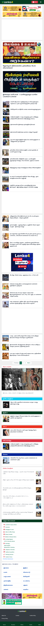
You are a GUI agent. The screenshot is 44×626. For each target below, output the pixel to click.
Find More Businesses (8, 559)
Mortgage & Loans (8, 529)
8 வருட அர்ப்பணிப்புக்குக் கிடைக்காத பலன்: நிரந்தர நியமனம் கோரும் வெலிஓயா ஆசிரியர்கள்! (24, 337)
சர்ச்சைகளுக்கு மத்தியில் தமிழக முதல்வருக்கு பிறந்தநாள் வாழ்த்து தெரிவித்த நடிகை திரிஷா (18, 513)
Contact (17, 615)
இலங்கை (6, 568)
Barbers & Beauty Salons (9, 537)
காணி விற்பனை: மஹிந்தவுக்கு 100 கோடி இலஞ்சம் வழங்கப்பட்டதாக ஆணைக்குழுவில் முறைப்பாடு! (24, 103)
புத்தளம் (25, 585)
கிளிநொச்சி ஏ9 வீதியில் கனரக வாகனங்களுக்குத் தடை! (25, 109)
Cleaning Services (8, 554)
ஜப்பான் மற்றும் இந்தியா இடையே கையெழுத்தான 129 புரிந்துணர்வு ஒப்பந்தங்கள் (25, 140)
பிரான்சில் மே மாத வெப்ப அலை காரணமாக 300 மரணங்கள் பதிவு (23, 459)
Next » (29, 363)
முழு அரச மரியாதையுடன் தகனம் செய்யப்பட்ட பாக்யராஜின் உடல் (16, 497)
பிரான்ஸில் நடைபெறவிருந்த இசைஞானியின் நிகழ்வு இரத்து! (17, 489)
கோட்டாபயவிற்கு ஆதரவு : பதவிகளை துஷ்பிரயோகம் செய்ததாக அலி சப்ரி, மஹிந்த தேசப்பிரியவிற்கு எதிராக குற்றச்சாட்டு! (25, 244)
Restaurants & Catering (8, 547)
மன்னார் (6, 590)
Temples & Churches (9, 549)
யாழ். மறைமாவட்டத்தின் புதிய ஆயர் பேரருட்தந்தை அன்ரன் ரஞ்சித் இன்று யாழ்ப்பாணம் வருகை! (24, 302)
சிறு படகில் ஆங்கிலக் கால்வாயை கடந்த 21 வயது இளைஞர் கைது (24, 403)
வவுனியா (25, 590)
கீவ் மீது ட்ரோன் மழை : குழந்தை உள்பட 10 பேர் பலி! (24, 275)
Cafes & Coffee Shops (9, 532)
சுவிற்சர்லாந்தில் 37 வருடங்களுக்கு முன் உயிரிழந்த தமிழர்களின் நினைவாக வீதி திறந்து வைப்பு (24, 118)
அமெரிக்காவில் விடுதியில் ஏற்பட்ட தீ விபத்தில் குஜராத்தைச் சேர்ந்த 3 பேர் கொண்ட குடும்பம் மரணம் (24, 160)
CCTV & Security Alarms (9, 541)
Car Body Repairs (8, 539)
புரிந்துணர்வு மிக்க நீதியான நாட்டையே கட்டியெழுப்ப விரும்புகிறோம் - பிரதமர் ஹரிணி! (24, 217)
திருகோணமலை (8, 585)
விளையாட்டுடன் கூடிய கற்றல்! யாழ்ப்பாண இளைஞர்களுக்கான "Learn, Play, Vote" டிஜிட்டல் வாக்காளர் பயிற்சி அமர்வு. (25, 294)
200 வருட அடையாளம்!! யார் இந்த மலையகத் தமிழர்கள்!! (18, 393)
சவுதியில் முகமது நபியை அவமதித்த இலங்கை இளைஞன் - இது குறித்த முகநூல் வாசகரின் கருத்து (24, 186)
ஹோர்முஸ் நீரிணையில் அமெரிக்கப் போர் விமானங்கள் (19, 67)
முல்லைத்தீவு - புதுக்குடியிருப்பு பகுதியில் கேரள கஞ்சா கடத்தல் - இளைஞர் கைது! (25, 226)
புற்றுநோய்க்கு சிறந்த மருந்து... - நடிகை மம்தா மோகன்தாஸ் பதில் (18, 472)
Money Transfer (7, 534)
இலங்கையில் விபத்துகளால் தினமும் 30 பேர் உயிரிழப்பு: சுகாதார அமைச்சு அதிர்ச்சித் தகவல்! (25, 345)
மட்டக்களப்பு (26, 581)
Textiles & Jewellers (8, 552)
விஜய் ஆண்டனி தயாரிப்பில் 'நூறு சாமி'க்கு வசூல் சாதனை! (18, 480)
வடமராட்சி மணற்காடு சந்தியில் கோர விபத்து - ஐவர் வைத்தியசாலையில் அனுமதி (24, 177)
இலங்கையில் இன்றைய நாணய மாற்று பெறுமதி (23, 132)
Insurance (6, 527)
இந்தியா (25, 568)
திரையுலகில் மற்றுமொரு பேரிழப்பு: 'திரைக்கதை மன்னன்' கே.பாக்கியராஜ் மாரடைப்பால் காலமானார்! (18, 505)
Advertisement (22, 252)
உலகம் (5, 572)
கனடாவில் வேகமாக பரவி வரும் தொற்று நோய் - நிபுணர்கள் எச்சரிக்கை (23, 431)
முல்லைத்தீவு (7, 581)
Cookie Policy (33, 615)
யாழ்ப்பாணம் (7, 577)
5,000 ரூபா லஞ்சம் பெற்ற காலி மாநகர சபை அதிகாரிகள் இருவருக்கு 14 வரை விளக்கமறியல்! (25, 354)
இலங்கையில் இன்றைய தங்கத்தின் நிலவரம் (22, 125)
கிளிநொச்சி (26, 577)
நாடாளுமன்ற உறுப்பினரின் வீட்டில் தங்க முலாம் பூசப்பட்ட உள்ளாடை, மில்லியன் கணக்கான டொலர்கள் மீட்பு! (26, 235)
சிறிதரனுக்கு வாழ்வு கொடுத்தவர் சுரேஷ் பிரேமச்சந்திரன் (25, 168)
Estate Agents (6, 545)
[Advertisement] (22, 29)
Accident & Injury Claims (10, 524)
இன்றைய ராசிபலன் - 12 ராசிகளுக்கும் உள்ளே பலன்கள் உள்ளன (20, 95)
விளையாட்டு (26, 572)
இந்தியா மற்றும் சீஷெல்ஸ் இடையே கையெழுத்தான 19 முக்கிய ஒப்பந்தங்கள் (25, 417)
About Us (4, 615)
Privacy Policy (5, 618)
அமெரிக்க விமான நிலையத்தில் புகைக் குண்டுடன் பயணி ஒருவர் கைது (24, 151)
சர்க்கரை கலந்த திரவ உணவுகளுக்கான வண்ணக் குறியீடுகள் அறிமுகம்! (23, 285)
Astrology (6, 543)
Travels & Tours (7, 557)
